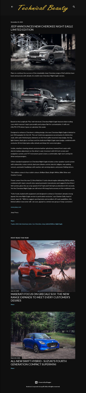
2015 (17, 224)
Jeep (43, 224)
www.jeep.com (16, 207)
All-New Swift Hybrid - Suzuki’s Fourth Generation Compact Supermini (39, 362)
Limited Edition (50, 224)
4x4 (20, 224)
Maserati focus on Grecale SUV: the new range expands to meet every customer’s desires (40, 297)
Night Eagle (58, 224)
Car (33, 224)
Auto (30, 224)
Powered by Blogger (43, 382)
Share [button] (12, 221)
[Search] (74, 6)
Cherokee (38, 224)
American (25, 224)
